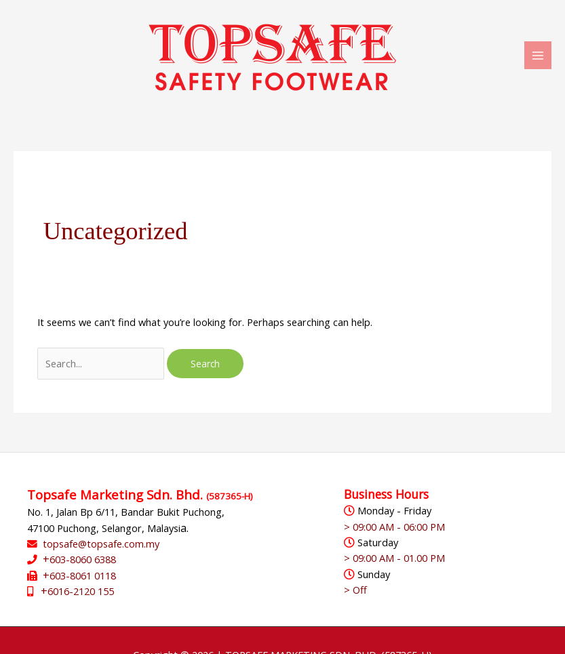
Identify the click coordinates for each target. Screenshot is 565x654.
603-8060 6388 (83, 559)
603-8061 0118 (83, 575)
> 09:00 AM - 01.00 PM (394, 558)
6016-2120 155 (80, 591)
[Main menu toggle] (537, 54)
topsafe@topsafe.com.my (101, 543)
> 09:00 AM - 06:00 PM (394, 526)
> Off (355, 589)
